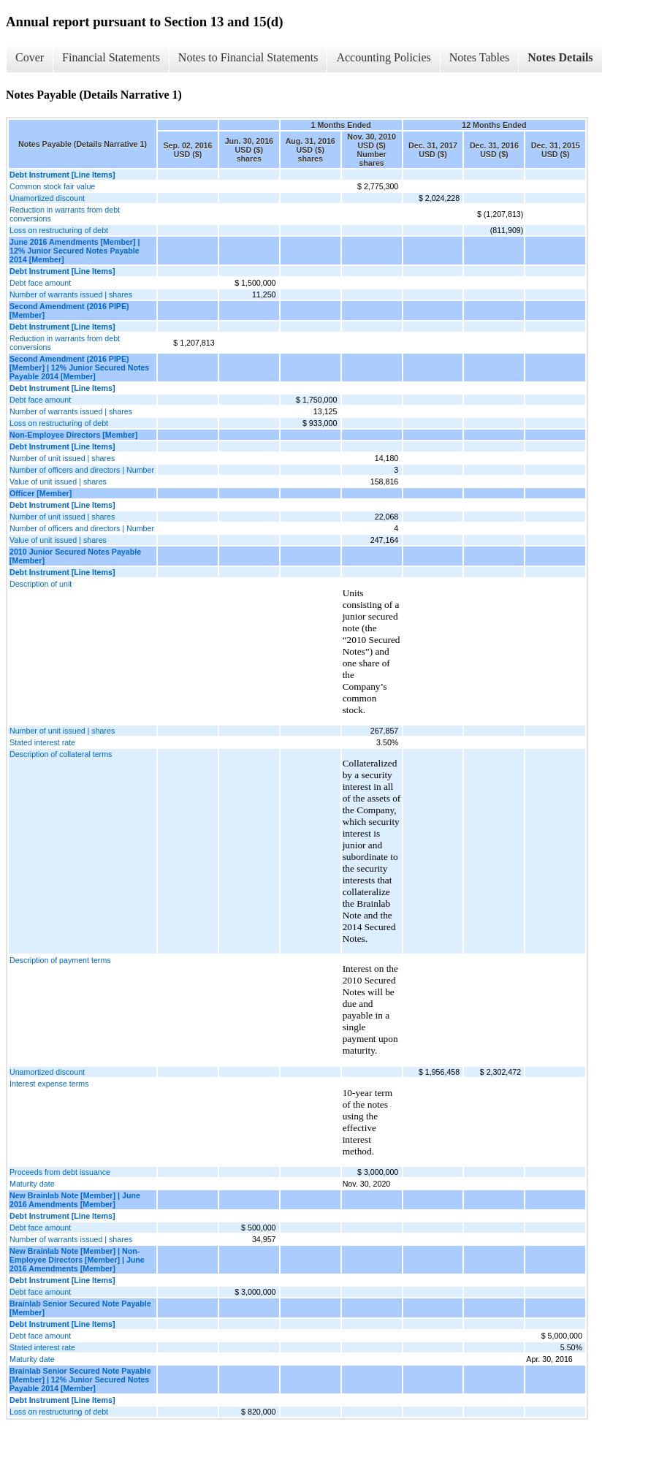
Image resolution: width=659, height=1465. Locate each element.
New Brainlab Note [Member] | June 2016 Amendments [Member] (74, 1200)
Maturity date (32, 1183)
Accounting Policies (383, 57)
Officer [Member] (40, 493)
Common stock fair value (52, 186)
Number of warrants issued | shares (70, 294)
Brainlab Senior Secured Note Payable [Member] (80, 1308)
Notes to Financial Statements (248, 57)
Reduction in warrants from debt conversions (64, 214)
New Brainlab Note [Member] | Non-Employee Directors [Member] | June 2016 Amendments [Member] (77, 1260)
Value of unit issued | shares (58, 481)
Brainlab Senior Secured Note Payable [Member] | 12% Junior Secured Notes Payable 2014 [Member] (80, 1379)
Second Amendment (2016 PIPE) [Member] (69, 310)
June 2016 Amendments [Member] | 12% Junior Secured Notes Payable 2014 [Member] (74, 250)
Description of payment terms (60, 960)
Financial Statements (111, 57)
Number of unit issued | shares (62, 458)
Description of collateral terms (60, 754)
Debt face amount (40, 282)
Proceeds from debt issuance (59, 1172)
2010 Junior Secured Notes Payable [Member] (75, 556)
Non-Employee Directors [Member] (73, 434)
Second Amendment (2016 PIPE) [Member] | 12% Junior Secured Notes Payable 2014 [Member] (79, 367)
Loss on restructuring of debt (58, 230)
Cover (29, 57)
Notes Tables (479, 57)
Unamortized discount (47, 198)
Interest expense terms (48, 1083)
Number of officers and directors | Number (81, 469)
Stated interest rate (42, 742)
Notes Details (560, 57)
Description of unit (40, 583)
